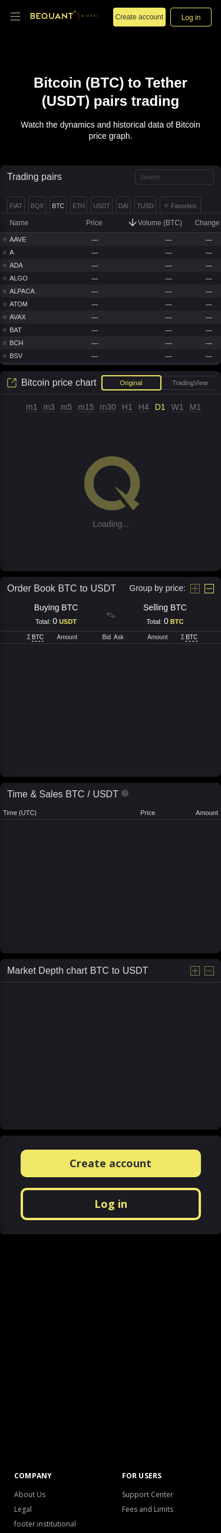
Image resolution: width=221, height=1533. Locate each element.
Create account (110, 1163)
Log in (110, 1204)
